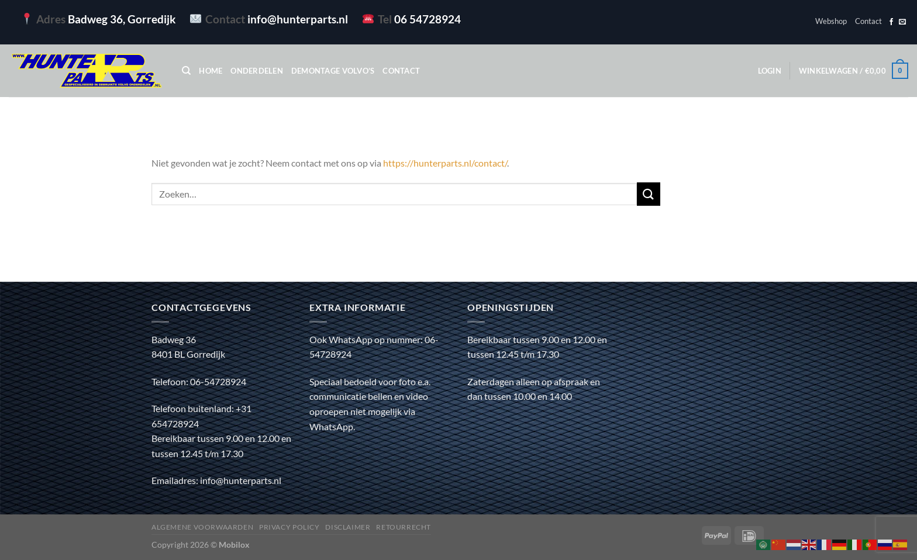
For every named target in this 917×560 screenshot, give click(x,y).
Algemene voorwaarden (202, 527)
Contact (868, 21)
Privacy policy (289, 527)
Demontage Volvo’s (332, 70)
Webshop (831, 21)
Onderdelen (256, 70)
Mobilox (234, 544)
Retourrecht (403, 527)
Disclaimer (347, 527)
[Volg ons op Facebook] (891, 22)
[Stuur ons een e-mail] (902, 22)
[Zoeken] (186, 71)
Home (210, 70)
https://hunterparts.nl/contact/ (445, 162)
